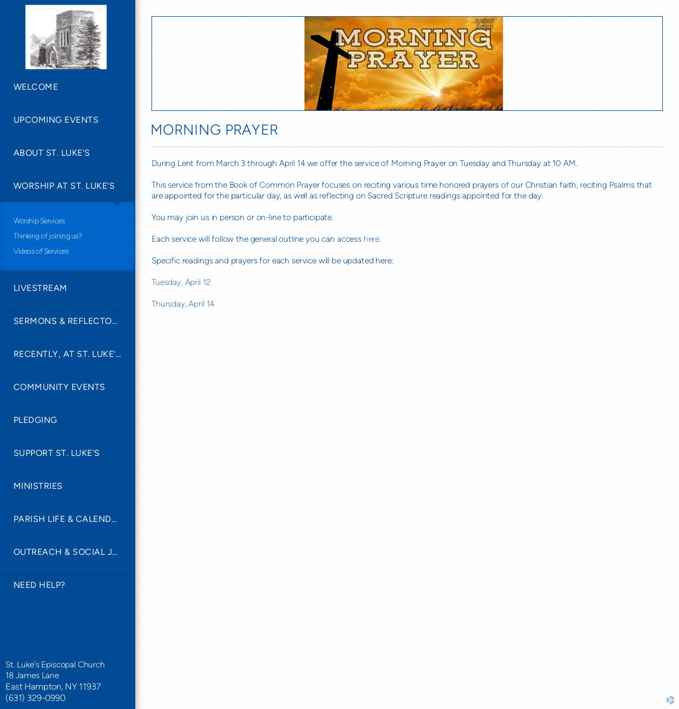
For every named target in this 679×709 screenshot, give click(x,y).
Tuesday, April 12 (180, 282)
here (371, 239)
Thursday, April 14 (182, 304)
